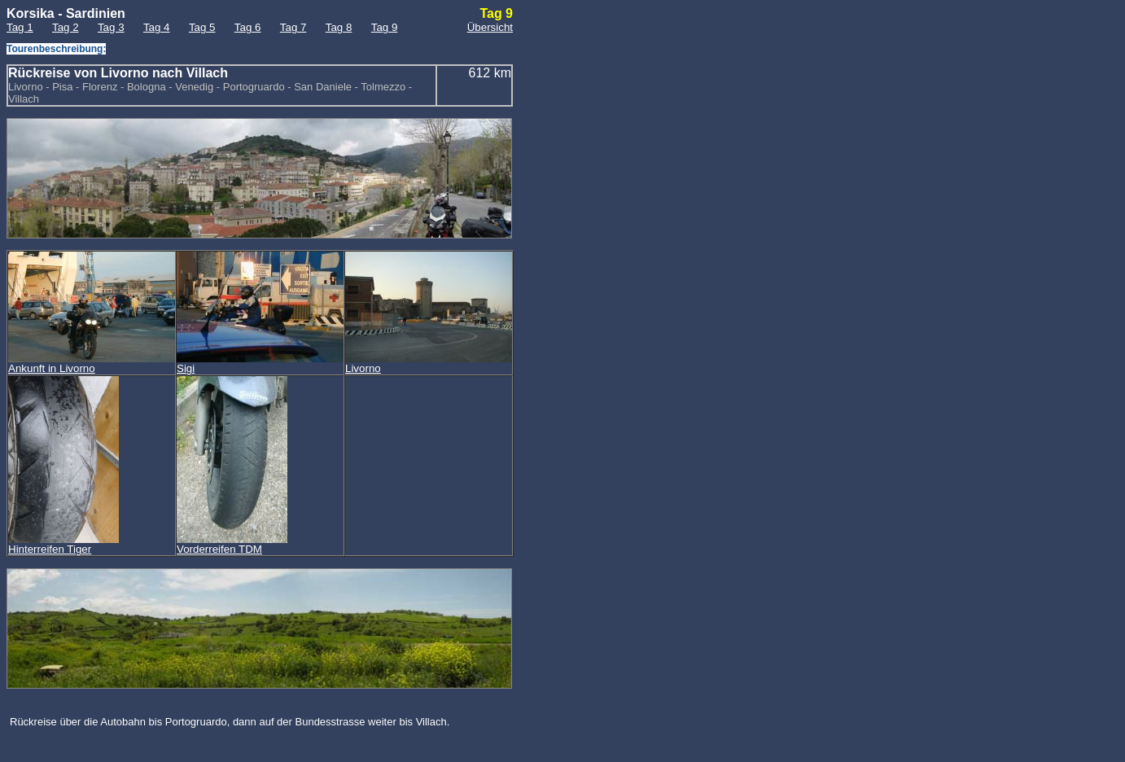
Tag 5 (202, 27)
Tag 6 (247, 27)
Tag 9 (384, 27)
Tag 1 (20, 27)
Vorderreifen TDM (232, 544)
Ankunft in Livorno (91, 363)
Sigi (260, 363)
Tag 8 (339, 27)
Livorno (428, 363)
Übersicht (490, 27)
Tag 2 (65, 27)
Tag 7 (293, 27)
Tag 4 (156, 27)
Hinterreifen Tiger (63, 544)
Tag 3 (111, 27)
